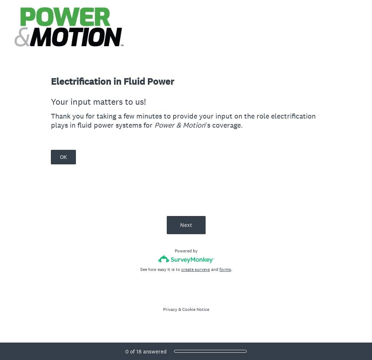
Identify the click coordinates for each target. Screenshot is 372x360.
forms (225, 269)
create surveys (195, 269)
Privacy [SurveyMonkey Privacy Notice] (170, 309)
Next (186, 224)
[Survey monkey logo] (186, 259)
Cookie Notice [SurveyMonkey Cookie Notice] (195, 309)
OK (63, 156)
